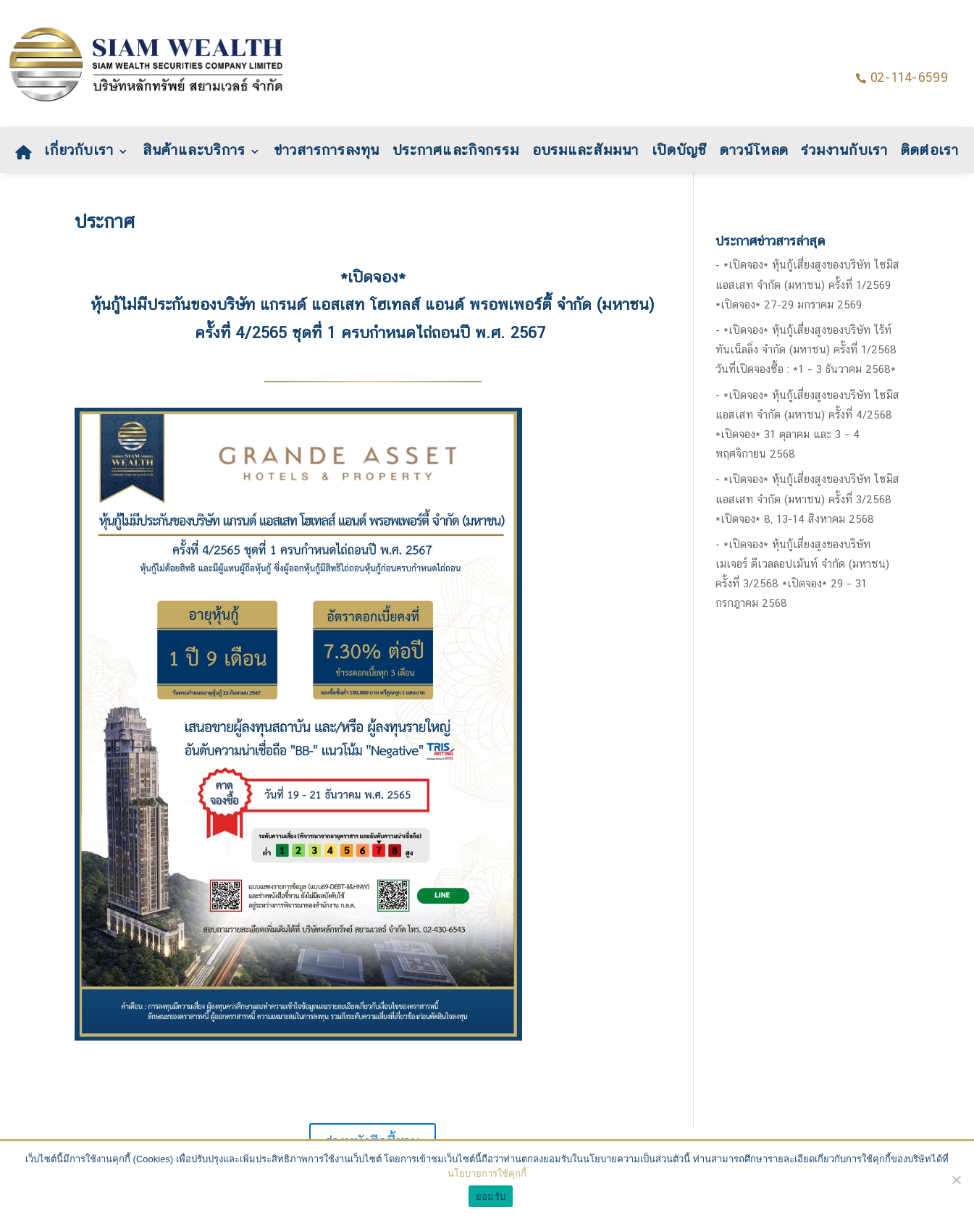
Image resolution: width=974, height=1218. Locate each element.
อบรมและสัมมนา (585, 152)
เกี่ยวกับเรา (79, 152)
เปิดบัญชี (680, 152)
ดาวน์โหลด (754, 152)
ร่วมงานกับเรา (845, 152)
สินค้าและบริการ (193, 152)
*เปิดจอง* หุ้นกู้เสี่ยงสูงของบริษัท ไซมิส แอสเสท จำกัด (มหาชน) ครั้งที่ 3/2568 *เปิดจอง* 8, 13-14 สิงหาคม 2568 (807, 498)
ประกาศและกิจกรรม (455, 152)
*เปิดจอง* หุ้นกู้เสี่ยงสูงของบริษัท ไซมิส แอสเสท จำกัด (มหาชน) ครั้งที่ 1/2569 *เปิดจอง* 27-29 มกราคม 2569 (807, 284)
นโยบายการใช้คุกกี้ (487, 1173)
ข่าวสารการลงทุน (326, 152)
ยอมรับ (490, 1196)
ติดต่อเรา (930, 152)
